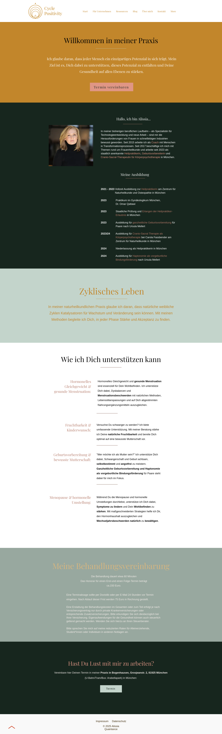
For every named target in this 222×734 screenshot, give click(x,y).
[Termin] (111, 688)
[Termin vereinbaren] (111, 87)
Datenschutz (119, 721)
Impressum (103, 721)
